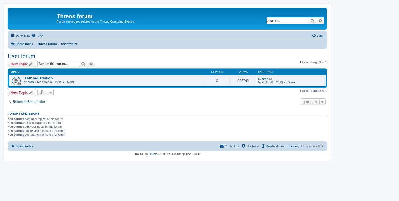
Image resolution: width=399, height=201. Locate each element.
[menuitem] (37, 35)
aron (31, 81)
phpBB (153, 153)
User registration (38, 78)
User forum (21, 56)
